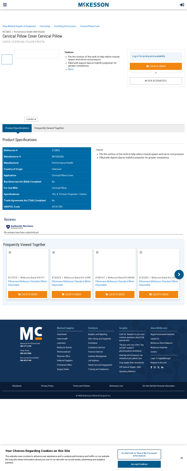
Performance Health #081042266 (29, 31)
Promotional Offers (64, 365)
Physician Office (63, 356)
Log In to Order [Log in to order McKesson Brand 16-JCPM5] (158, 294)
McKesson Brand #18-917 (32, 277)
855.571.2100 (25, 346)
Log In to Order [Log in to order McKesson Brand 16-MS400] (115, 294)
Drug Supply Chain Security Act (131, 363)
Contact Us (155, 339)
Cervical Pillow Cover (90, 26)
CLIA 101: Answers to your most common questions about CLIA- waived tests (131, 337)
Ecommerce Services (96, 347)
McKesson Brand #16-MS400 (121, 277)
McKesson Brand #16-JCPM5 (165, 277)
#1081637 (100, 277)
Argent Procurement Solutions (162, 334)
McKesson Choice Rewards (162, 343)
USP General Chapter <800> (130, 367)
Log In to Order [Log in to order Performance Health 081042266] (156, 66)
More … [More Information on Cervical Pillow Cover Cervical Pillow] (72, 69)
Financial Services (95, 352)
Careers (154, 352)
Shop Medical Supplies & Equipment (19, 26)
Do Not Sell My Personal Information (159, 386)
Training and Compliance (98, 369)
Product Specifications (17, 128)
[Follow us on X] (158, 367)
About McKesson (159, 328)
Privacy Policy (47, 386)
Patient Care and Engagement (100, 365)
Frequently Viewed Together (49, 128)
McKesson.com (116, 386)
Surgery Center (63, 369)
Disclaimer (17, 386)
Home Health (62, 339)
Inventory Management (97, 356)
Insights (123, 328)
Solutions (93, 328)
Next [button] (179, 274)
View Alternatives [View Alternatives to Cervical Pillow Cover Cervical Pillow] (156, 80)
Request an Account (159, 363)
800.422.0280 (25, 353)
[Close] (181, 458)
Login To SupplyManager (161, 358)
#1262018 (56, 277)
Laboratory (61, 343)
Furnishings (45, 26)
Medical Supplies (65, 328)
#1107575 (12, 277)
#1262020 (143, 277)
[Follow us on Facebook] (151, 367)
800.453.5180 (25, 360)
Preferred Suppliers (65, 360)
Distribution (92, 343)
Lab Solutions (93, 360)
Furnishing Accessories (65, 26)
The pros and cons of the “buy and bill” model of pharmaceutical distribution (131, 348)
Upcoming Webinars (127, 371)
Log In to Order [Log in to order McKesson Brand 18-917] (27, 294)
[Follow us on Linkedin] (162, 367)
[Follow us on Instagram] (155, 367)
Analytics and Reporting (97, 334)
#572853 (6, 31)
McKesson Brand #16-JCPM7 (77, 277)
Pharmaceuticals (64, 352)
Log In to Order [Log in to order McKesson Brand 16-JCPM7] (71, 294)
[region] (93, 458)
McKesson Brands (64, 347)
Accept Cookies (139, 464)
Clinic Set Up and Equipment (99, 339)
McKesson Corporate (159, 347)
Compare (31, 119)
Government (62, 334)
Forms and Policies (81, 386)
